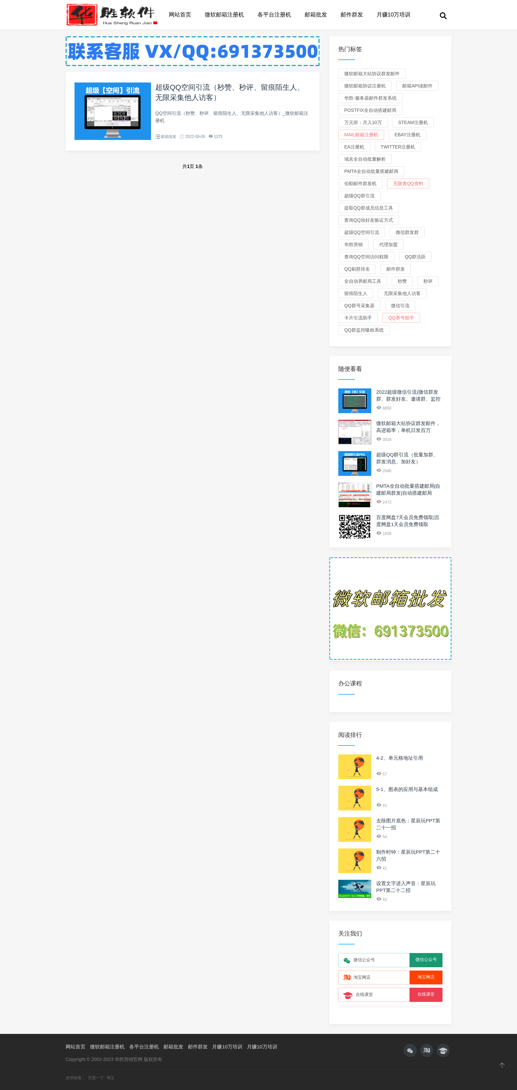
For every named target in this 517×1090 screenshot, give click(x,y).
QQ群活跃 (415, 256)
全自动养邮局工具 (362, 281)
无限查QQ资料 (408, 183)
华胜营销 (353, 244)
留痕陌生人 (355, 293)
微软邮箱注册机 (224, 15)
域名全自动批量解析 (365, 159)
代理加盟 (388, 244)
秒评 (428, 281)
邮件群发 (352, 15)
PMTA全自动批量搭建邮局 (371, 171)
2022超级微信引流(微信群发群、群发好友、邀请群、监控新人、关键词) (408, 399)
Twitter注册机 (398, 146)
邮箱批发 (316, 15)
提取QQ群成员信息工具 (368, 208)
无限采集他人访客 (402, 293)
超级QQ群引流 (359, 195)
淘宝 (110, 1077)
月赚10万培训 (394, 15)
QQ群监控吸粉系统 (364, 330)
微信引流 (400, 305)
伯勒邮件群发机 (360, 183)
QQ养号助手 (401, 317)
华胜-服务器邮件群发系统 (370, 98)
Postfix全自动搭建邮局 (370, 110)
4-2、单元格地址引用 (399, 758)
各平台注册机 (274, 15)
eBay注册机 (407, 134)
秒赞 (402, 281)
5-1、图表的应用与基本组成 (407, 789)
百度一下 (96, 1077)
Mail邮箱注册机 (361, 134)
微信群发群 (407, 232)
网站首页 (180, 15)
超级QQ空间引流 (361, 232)
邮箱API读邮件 (417, 85)
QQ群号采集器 (359, 305)
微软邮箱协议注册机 (365, 85)
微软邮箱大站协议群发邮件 (372, 73)
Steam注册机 (413, 122)
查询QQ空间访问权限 (366, 256)
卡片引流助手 (358, 317)
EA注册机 (354, 146)
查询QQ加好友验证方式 (368, 220)
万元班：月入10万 (363, 122)
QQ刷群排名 (357, 269)
